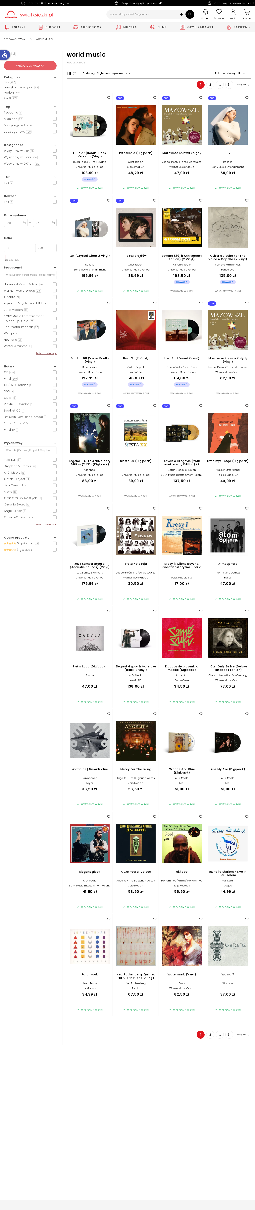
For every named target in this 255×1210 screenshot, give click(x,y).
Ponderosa (227, 270)
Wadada (228, 984)
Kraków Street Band (228, 470)
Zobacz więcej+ (46, 353)
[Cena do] (46, 248)
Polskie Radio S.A (228, 475)
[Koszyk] (247, 14)
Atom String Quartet (228, 573)
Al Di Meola (135, 676)
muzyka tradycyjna (21, 87)
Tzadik (136, 989)
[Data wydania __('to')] (45, 223)
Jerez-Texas (89, 984)
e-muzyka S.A (135, 167)
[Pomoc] (205, 14)
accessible (5, 54)
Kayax (227, 578)
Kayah (192, 470)
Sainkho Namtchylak (228, 265)
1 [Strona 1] (197, 86)
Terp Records (182, 886)
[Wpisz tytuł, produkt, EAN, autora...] (150, 14)
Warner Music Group (181, 167)
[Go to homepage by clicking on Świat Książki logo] (28, 14)
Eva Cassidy (238, 676)
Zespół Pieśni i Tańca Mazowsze (181, 162)
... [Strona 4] (216, 86)
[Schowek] (219, 14)
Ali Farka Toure (182, 265)
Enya (182, 984)
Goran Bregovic (177, 470)
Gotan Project (136, 368)
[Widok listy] (73, 73)
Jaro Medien (135, 784)
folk (10, 82)
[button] (181, 14)
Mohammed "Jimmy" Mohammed (181, 881)
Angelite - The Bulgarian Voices (136, 779)
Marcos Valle (89, 368)
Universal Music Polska (90, 167)
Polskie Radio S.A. (181, 578)
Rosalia (227, 162)
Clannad (89, 470)
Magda (228, 886)
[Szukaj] (189, 14)
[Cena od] (14, 248)
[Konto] (233, 14)
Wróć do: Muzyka (30, 66)
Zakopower (90, 779)
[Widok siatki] (68, 73)
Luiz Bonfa (83, 573)
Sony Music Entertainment (228, 167)
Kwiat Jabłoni (136, 162)
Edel (181, 784)
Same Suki (181, 676)
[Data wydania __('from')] (15, 223)
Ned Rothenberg (136, 984)
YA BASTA (136, 373)
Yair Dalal (228, 881)
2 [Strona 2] (207, 86)
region (12, 93)
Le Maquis (90, 989)
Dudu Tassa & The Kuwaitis (89, 162)
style (11, 98)
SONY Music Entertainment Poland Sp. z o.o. (181, 477)
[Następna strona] (241, 86)
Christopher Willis (219, 676)
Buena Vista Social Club (182, 368)
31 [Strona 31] (226, 86)
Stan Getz (97, 573)
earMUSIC (136, 681)
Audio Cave (182, 681)
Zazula (90, 676)
